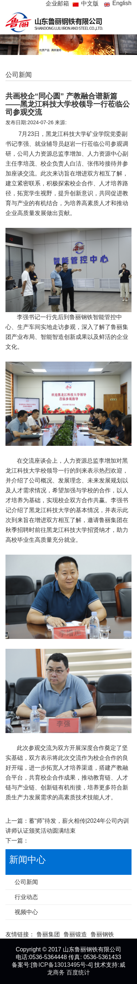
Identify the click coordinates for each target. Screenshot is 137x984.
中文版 (90, 3)
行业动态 (26, 897)
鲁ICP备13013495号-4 (62, 965)
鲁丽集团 (48, 934)
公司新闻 (26, 882)
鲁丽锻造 (75, 934)
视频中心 (26, 912)
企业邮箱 (57, 3)
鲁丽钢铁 (102, 934)
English (122, 3)
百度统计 (78, 972)
